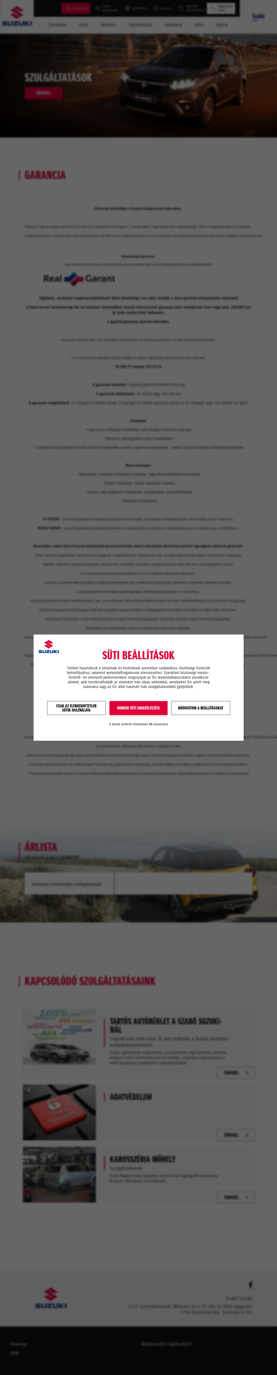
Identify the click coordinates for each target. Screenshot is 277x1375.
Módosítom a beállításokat (200, 708)
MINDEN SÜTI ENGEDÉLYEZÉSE (138, 708)
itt (150, 724)
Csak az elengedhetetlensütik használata (76, 708)
